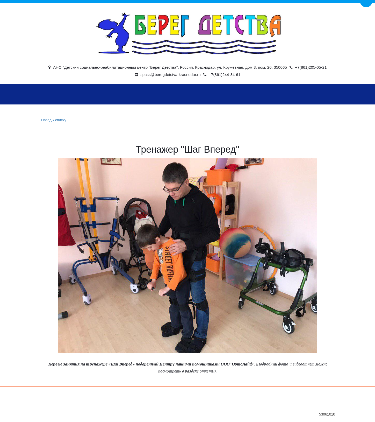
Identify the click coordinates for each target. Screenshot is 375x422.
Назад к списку (53, 120)
